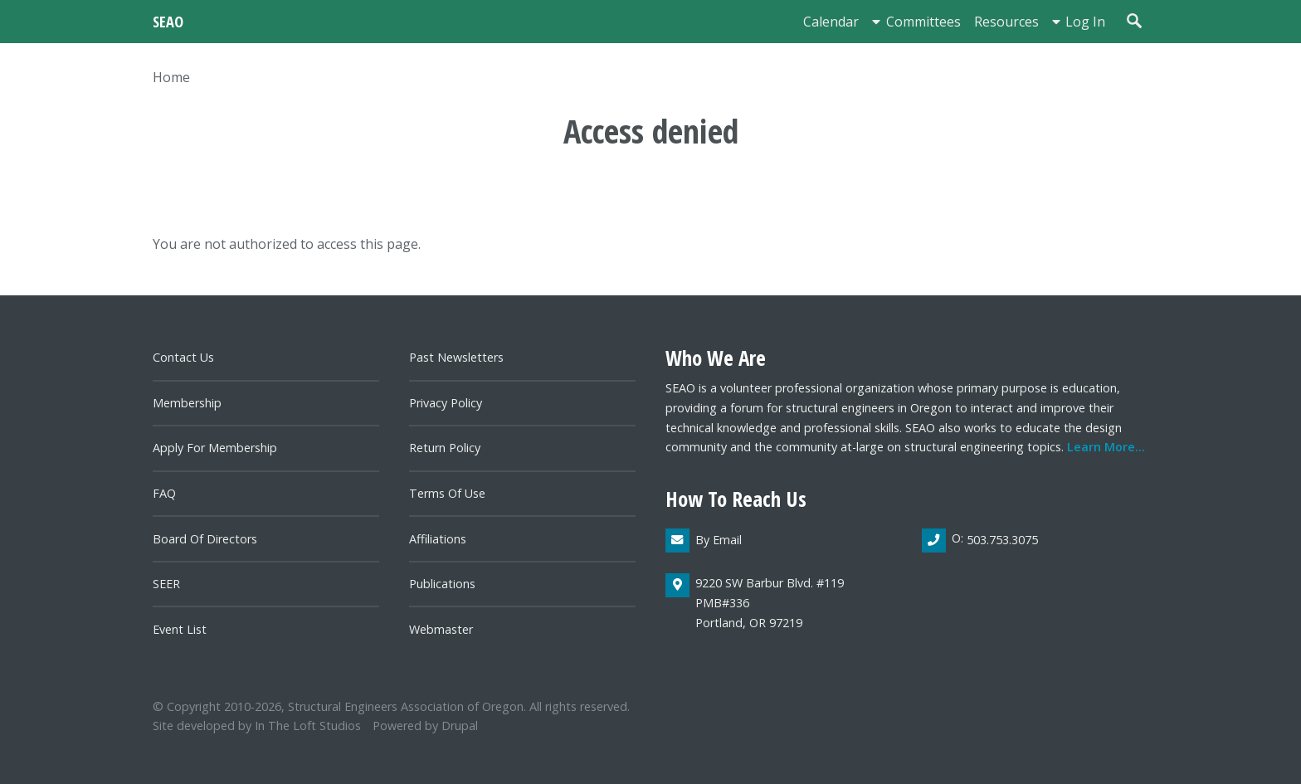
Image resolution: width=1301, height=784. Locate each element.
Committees (923, 21)
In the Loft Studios (308, 725)
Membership (187, 403)
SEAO (168, 21)
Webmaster (441, 629)
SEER (166, 584)
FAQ (164, 493)
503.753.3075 (1002, 540)
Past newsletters (456, 357)
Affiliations (437, 539)
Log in (1085, 21)
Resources (1006, 21)
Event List (180, 629)
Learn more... (1106, 447)
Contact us (183, 357)
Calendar (831, 21)
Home (171, 77)
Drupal (459, 725)
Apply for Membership (215, 447)
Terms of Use (447, 493)
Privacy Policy (445, 403)
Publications (442, 584)
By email (718, 540)
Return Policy (444, 447)
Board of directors (205, 539)
